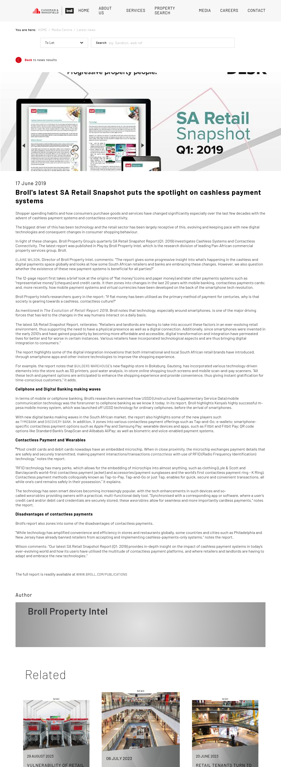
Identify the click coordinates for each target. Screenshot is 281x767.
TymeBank (28, 422)
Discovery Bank (58, 422)
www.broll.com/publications (101, 574)
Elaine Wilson (28, 260)
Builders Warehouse (92, 366)
